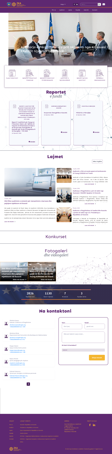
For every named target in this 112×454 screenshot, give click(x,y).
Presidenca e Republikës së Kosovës (29, 427)
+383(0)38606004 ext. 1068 (17, 377)
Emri (63, 322)
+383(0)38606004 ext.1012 (17, 339)
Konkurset (56, 236)
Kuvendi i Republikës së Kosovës (28, 424)
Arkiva (21, 442)
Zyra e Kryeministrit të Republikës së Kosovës (31, 430)
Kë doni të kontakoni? (69, 345)
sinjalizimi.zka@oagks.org (17, 363)
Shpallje (78, 10)
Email (87, 322)
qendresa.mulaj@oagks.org (18, 337)
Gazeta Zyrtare (24, 433)
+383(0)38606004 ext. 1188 (17, 352)
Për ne (54, 10)
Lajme (70, 10)
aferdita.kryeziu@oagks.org (18, 325)
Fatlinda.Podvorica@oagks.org (18, 376)
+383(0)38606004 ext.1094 (17, 365)
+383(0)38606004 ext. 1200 (17, 327)
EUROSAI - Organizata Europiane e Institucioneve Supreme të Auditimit (38, 439)
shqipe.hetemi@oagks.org (17, 350)
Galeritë (86, 10)
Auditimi (61, 10)
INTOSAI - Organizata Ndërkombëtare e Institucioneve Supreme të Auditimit (39, 436)
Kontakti (94, 10)
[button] (64, 4)
